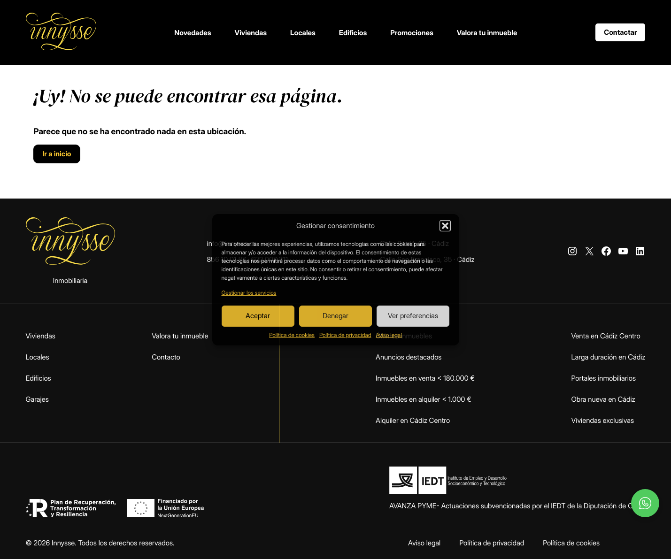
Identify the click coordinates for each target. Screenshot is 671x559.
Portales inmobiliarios (603, 378)
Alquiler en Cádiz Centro (413, 420)
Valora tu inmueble (487, 32)
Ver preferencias (413, 315)
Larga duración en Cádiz (608, 356)
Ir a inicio (56, 153)
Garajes (37, 399)
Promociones (411, 32)
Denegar (335, 315)
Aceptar (258, 315)
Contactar (620, 32)
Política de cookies (292, 334)
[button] (445, 225)
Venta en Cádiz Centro (605, 335)
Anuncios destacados (408, 356)
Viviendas (251, 32)
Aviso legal (388, 334)
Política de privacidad (345, 334)
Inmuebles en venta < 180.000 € (425, 378)
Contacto (166, 356)
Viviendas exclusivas (602, 420)
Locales (303, 32)
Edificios (353, 32)
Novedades (192, 32)
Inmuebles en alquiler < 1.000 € (423, 399)
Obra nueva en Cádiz (603, 399)
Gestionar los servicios (249, 292)
